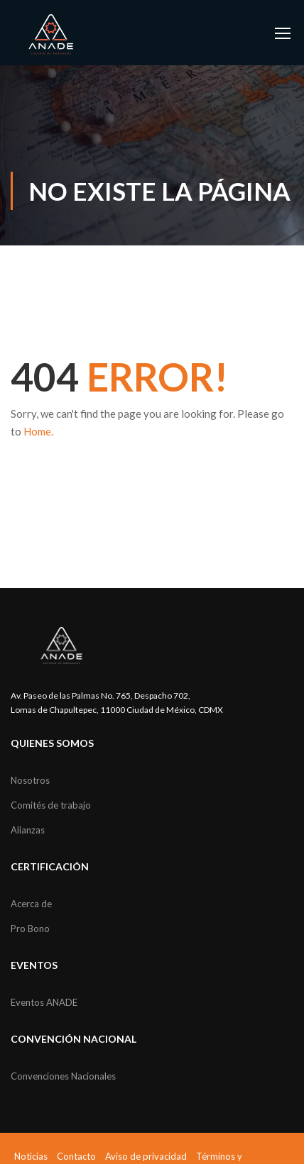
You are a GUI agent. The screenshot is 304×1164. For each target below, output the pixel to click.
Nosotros (30, 780)
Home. (38, 431)
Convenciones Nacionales (63, 1076)
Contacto (76, 1156)
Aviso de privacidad (146, 1156)
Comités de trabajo (51, 805)
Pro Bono (30, 928)
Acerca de (31, 903)
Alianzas (28, 830)
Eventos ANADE (44, 1002)
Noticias (31, 1156)
